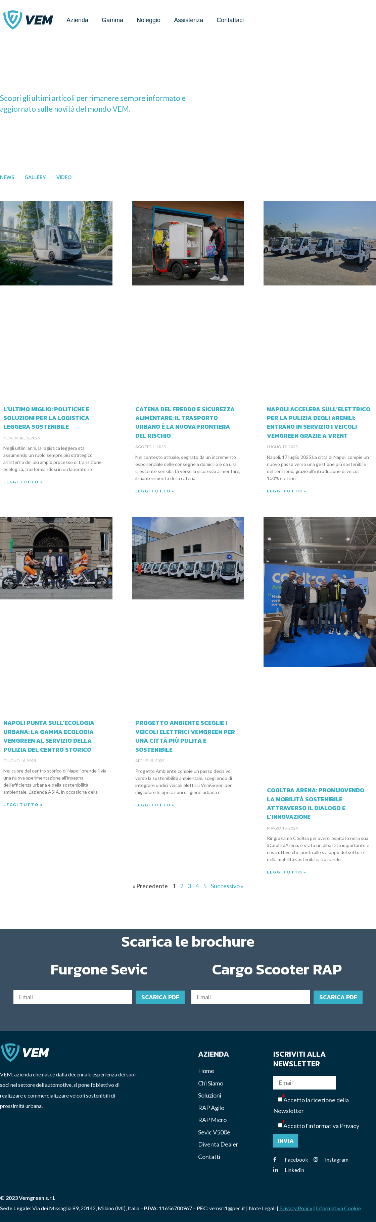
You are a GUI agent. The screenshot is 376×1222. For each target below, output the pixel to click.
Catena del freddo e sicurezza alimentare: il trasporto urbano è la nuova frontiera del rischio (185, 422)
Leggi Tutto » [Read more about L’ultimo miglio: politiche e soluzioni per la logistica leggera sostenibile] (23, 482)
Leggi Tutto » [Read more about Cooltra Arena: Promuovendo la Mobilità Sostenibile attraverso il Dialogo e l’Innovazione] (286, 872)
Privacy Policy (295, 1208)
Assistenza (188, 20)
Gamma (112, 20)
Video (64, 177)
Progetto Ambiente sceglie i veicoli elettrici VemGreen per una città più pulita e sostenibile (185, 736)
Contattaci (230, 20)
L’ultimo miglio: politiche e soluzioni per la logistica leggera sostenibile (46, 418)
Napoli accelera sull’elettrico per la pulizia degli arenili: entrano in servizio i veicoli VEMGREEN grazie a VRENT (318, 422)
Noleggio (148, 20)
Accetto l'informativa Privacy (321, 1126)
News (7, 177)
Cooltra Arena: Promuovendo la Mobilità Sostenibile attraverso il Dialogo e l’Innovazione (315, 803)
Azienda (77, 20)
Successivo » (227, 886)
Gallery (35, 177)
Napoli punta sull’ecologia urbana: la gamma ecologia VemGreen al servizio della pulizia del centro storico (48, 736)
